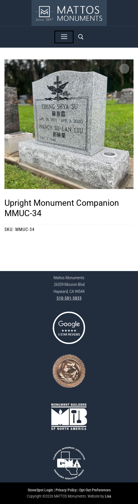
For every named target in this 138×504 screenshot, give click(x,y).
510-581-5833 (69, 298)
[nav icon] (64, 37)
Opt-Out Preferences (95, 490)
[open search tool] (81, 37)
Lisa (108, 496)
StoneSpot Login (40, 490)
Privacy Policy (66, 490)
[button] (124, 69)
